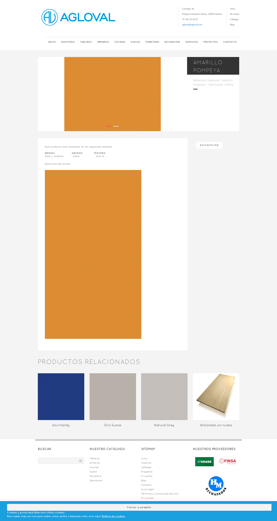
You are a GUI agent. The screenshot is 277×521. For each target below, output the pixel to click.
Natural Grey (164, 425)
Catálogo (234, 19)
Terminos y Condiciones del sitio (159, 493)
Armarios (103, 42)
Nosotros (68, 42)
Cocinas (119, 42)
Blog (232, 24)
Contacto (230, 42)
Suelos (135, 42)
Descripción (209, 145)
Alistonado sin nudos (216, 425)
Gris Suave (112, 425)
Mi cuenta (234, 14)
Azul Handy (61, 425)
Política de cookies (113, 516)
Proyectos (211, 42)
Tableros (86, 42)
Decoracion (172, 42)
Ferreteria (152, 42)
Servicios (191, 42)
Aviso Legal (147, 489)
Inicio (232, 9)
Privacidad (147, 498)
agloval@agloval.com (192, 24)
